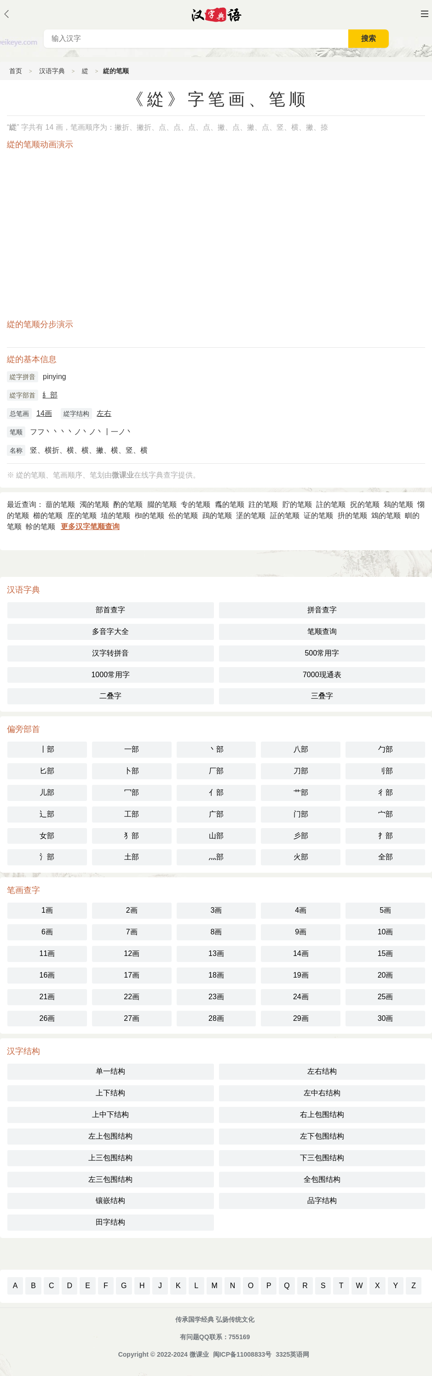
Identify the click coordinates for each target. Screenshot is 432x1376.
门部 (301, 814)
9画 (300, 932)
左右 (104, 413)
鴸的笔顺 (398, 504)
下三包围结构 (322, 1158)
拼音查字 (322, 610)
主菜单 (424, 14)
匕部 (47, 771)
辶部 (47, 814)
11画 (47, 953)
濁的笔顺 (94, 504)
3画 (216, 910)
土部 (131, 857)
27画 (131, 1018)
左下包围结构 (322, 1136)
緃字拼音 (22, 376)
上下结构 (110, 1093)
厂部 (216, 771)
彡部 (301, 836)
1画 (47, 910)
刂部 (385, 771)
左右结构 (322, 1071)
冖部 (131, 792)
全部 (385, 857)
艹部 (301, 792)
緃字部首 (22, 395)
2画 (132, 910)
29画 (301, 1018)
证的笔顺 (318, 515)
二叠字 (110, 696)
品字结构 (322, 1200)
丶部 (216, 749)
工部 (131, 814)
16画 (47, 975)
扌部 (385, 836)
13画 (216, 953)
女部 (47, 836)
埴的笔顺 (115, 515)
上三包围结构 (110, 1158)
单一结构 (110, 1071)
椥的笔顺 (149, 515)
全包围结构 (322, 1179)
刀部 (301, 771)
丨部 (47, 749)
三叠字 (322, 696)
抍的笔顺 (352, 515)
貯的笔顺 (297, 504)
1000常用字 (110, 675)
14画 (44, 413)
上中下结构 (110, 1114)
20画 (385, 975)
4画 (300, 910)
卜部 (131, 771)
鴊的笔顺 (217, 515)
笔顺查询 (322, 631)
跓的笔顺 (263, 504)
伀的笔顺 (183, 515)
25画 (385, 997)
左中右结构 (322, 1093)
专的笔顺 (195, 504)
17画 (131, 975)
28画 (216, 1018)
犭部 (131, 836)
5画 (385, 910)
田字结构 (110, 1222)
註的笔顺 (331, 504)
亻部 (216, 792)
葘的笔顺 (60, 504)
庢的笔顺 (82, 515)
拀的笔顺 (365, 504)
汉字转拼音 (110, 653)
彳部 (385, 792)
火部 (301, 857)
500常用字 (322, 653)
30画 (385, 1018)
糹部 (50, 395)
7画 (132, 932)
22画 (131, 997)
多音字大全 (110, 631)
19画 (301, 975)
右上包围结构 (322, 1114)
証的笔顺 (285, 515)
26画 (47, 1018)
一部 (131, 749)
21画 (47, 997)
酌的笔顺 (128, 504)
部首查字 (110, 610)
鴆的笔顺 (386, 515)
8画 (216, 932)
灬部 (216, 857)
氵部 (47, 857)
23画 (216, 997)
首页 (15, 71)
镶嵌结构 (110, 1200)
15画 (385, 953)
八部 (301, 749)
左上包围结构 (110, 1136)
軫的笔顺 (40, 526)
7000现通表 (322, 675)
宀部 (385, 814)
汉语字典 (52, 71)
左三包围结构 (110, 1179)
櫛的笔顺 (48, 515)
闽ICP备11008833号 (242, 1354)
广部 (216, 814)
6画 (47, 932)
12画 (131, 953)
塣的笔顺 (250, 515)
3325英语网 (292, 1354)
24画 (301, 997)
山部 (216, 836)
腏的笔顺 (162, 504)
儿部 (47, 792)
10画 (385, 932)
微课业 (199, 1354)
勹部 (385, 749)
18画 (216, 975)
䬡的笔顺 (229, 504)
